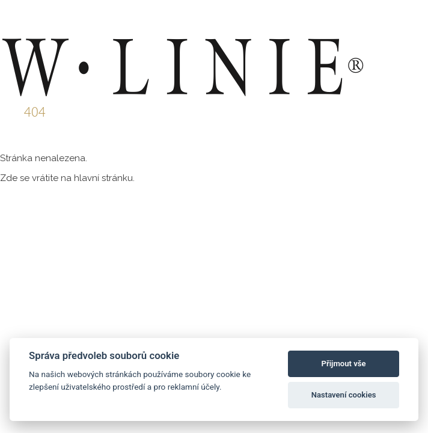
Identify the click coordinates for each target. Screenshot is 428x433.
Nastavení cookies (343, 394)
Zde (8, 178)
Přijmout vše (344, 363)
